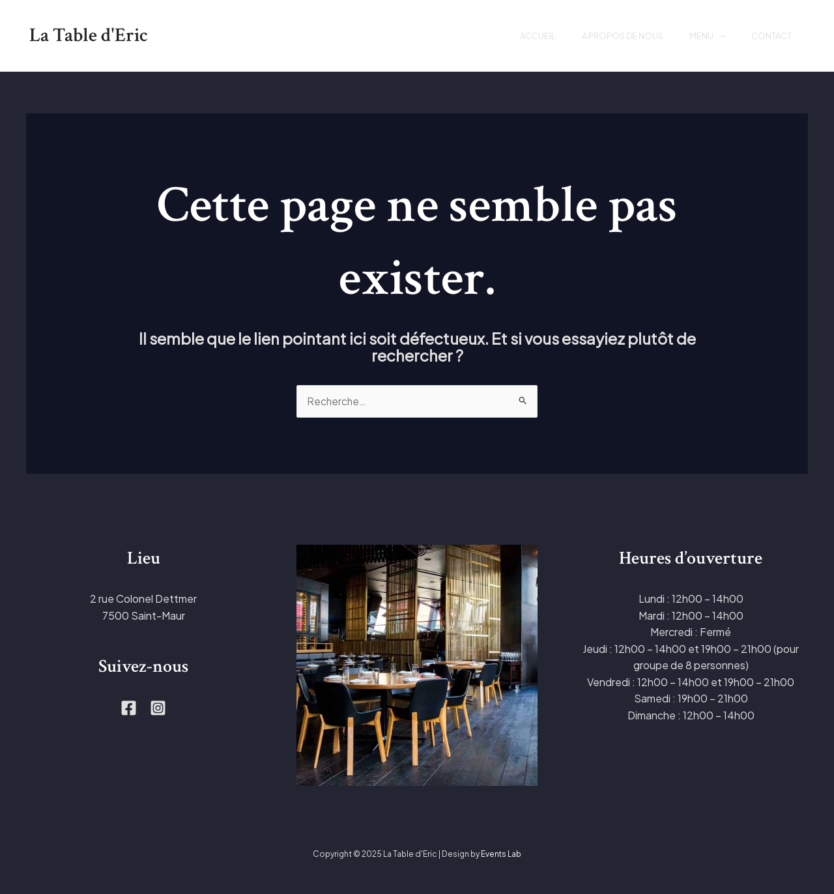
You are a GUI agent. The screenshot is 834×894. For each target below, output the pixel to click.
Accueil (515, 36)
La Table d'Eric (88, 35)
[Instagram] (158, 708)
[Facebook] (129, 708)
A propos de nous (606, 36)
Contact (768, 36)
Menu (697, 36)
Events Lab (501, 854)
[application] (709, 36)
